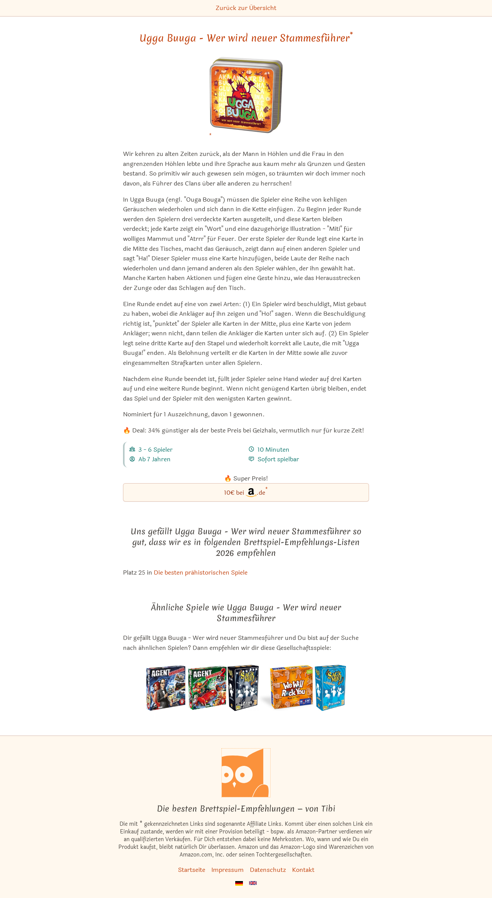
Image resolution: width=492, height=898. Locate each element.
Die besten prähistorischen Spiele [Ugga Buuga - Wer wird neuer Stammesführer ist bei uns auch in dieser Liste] (201, 572)
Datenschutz (268, 870)
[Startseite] (246, 772)
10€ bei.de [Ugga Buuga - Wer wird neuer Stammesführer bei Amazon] (246, 492)
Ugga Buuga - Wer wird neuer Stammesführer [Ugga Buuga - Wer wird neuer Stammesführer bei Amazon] (246, 38)
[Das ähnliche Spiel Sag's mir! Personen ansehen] (330, 688)
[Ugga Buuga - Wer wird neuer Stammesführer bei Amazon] (246, 99)
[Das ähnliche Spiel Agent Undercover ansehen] (166, 688)
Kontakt (303, 870)
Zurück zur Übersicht (246, 8)
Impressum (227, 870)
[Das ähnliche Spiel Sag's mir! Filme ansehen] (243, 688)
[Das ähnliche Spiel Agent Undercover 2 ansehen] (207, 688)
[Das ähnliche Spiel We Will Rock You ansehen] (286, 688)
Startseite (191, 870)
